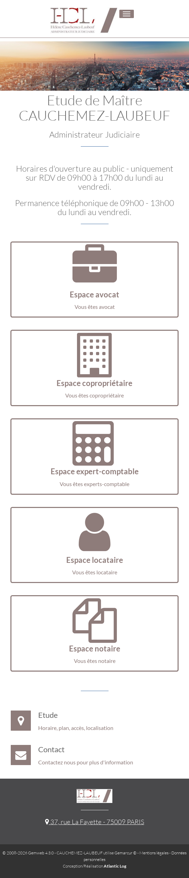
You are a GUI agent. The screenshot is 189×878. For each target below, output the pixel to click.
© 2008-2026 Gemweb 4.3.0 (28, 852)
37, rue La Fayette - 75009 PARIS (94, 822)
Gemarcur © (125, 852)
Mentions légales (154, 852)
